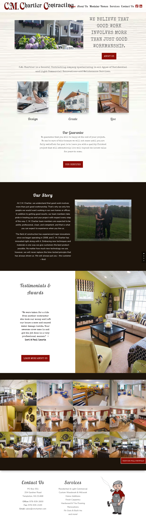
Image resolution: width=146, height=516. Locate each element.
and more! (72, 514)
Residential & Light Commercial (73, 489)
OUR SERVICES (73, 165)
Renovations (73, 507)
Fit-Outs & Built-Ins (73, 510)
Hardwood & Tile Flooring (73, 503)
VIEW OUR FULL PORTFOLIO (133, 461)
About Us (82, 6)
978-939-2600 (36, 501)
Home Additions (73, 496)
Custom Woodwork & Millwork (73, 492)
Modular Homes (98, 6)
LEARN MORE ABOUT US (35, 358)
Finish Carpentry (73, 499)
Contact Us (127, 6)
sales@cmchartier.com (36, 508)
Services (115, 6)
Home (72, 6)
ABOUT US (109, 56)
